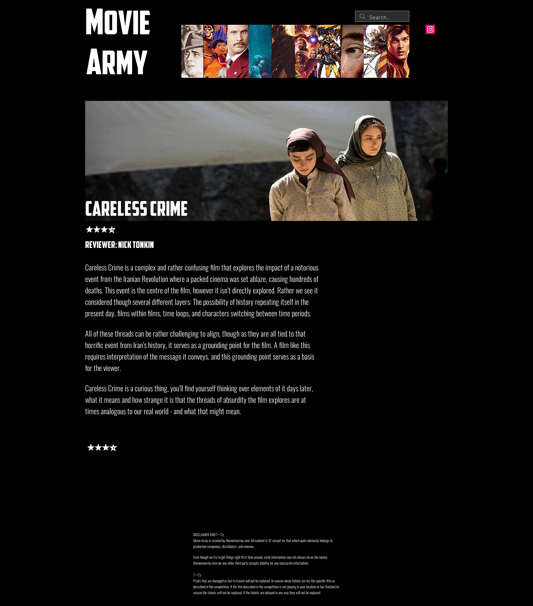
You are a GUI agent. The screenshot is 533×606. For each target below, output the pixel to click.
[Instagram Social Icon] (430, 29)
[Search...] (381, 18)
